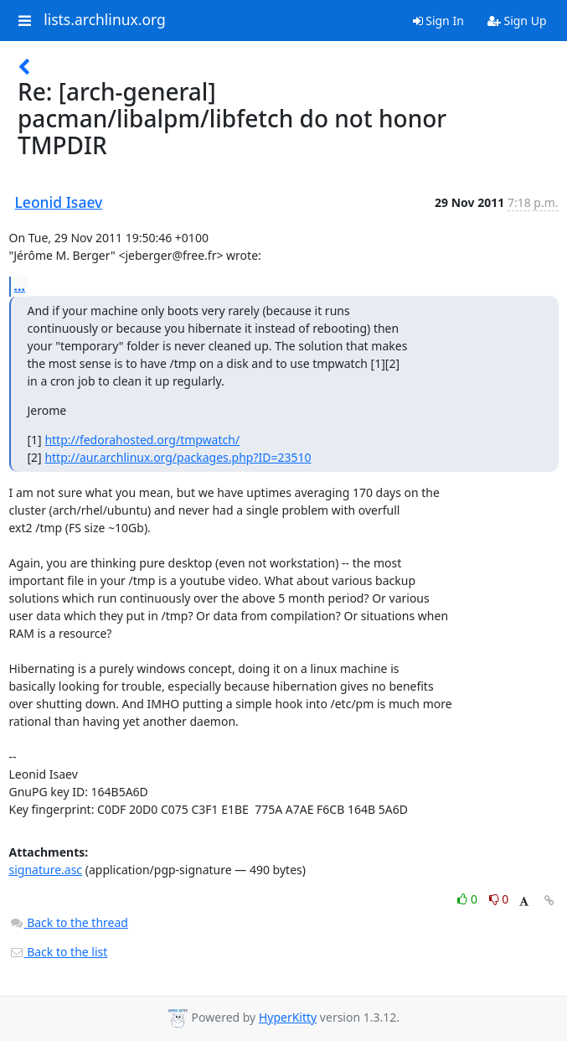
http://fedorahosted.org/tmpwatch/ (142, 440)
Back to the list (58, 952)
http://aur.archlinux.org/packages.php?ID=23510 (177, 457)
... (20, 286)
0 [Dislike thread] (499, 899)
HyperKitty (288, 1017)
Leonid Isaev (59, 202)
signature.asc (46, 870)
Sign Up (517, 20)
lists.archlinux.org (105, 20)
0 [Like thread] (468, 899)
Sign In (438, 20)
